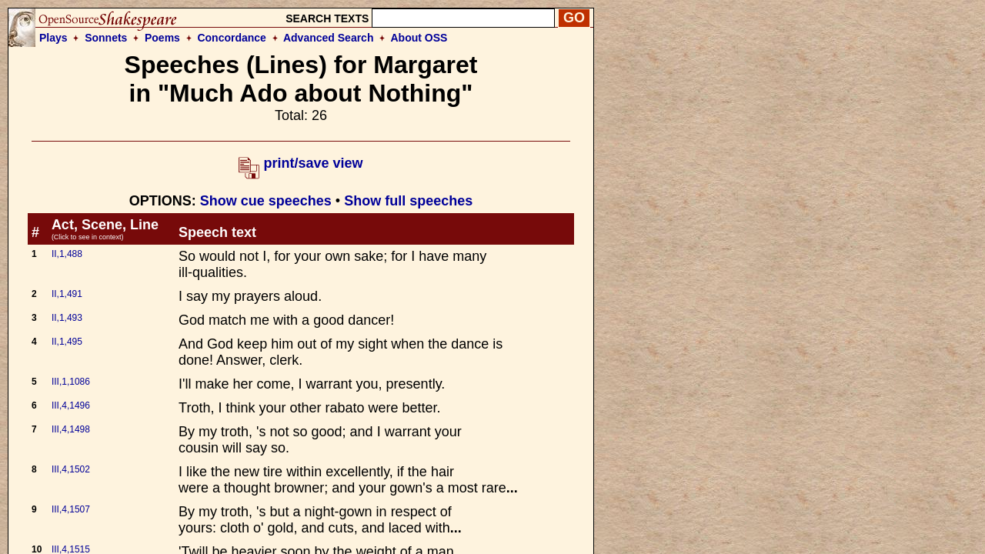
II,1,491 (67, 294)
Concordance (231, 38)
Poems (162, 38)
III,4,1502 (71, 469)
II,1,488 (67, 254)
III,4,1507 (71, 509)
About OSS (419, 38)
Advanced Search (328, 38)
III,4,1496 (71, 405)
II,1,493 (67, 317)
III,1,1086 (71, 381)
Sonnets (106, 38)
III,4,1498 (71, 429)
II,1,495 (67, 341)
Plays (53, 38)
